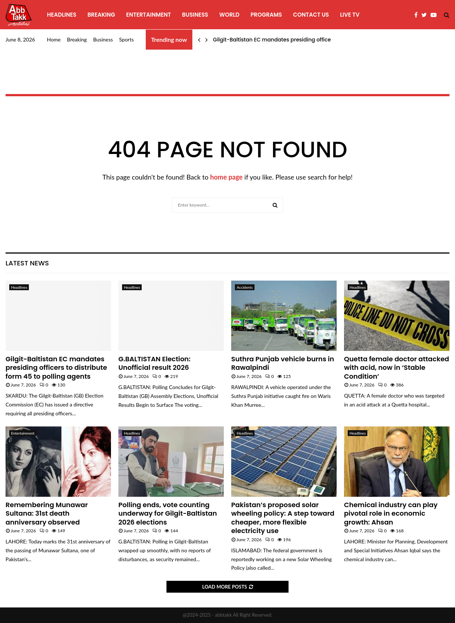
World (229, 15)
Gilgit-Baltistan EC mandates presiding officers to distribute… (292, 39)
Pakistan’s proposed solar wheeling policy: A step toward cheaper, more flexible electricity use (282, 517)
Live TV (350, 15)
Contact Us (311, 15)
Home (54, 39)
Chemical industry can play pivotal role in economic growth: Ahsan (391, 513)
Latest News (27, 263)
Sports (126, 39)
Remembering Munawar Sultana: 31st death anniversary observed (47, 513)
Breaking (101, 15)
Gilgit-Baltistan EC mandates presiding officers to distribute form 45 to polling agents (56, 367)
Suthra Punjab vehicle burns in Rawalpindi (282, 363)
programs (266, 15)
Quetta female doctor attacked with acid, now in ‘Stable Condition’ (396, 367)
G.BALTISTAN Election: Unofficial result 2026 (154, 363)
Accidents (245, 287)
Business (195, 15)
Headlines (61, 15)
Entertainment (148, 15)
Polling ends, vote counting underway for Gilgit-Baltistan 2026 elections (167, 513)
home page (226, 177)
